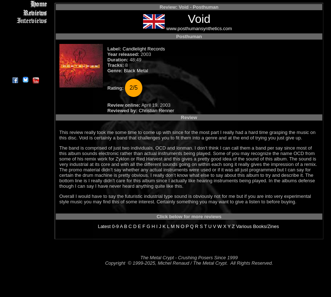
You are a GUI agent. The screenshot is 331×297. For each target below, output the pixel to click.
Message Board (25, 37)
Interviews (25, 21)
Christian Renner (156, 110)
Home (25, 4)
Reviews (25, 12)
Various (244, 226)
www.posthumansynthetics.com (199, 28)
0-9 (115, 226)
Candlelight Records (143, 49)
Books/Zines (266, 226)
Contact (25, 62)
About (25, 71)
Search (25, 54)
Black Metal (136, 70)
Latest (104, 226)
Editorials (25, 29)
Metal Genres (25, 46)
